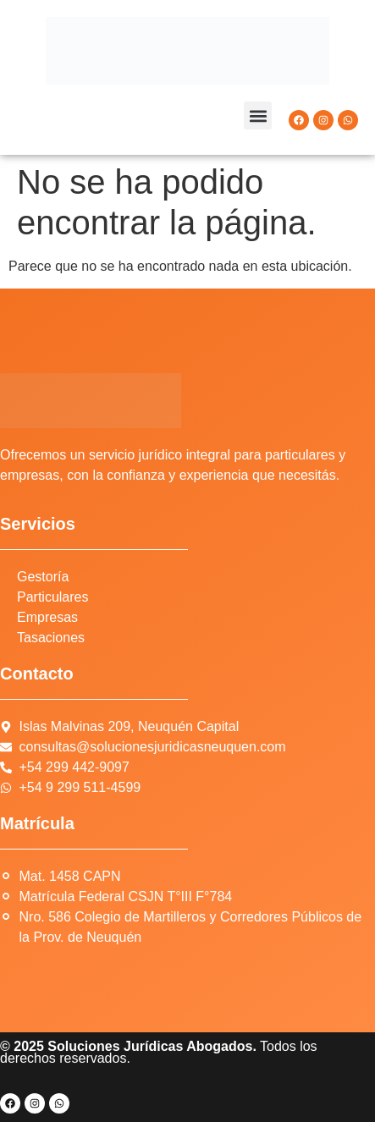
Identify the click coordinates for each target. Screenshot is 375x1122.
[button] (258, 115)
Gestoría (43, 576)
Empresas (47, 617)
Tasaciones (51, 637)
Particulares (52, 597)
